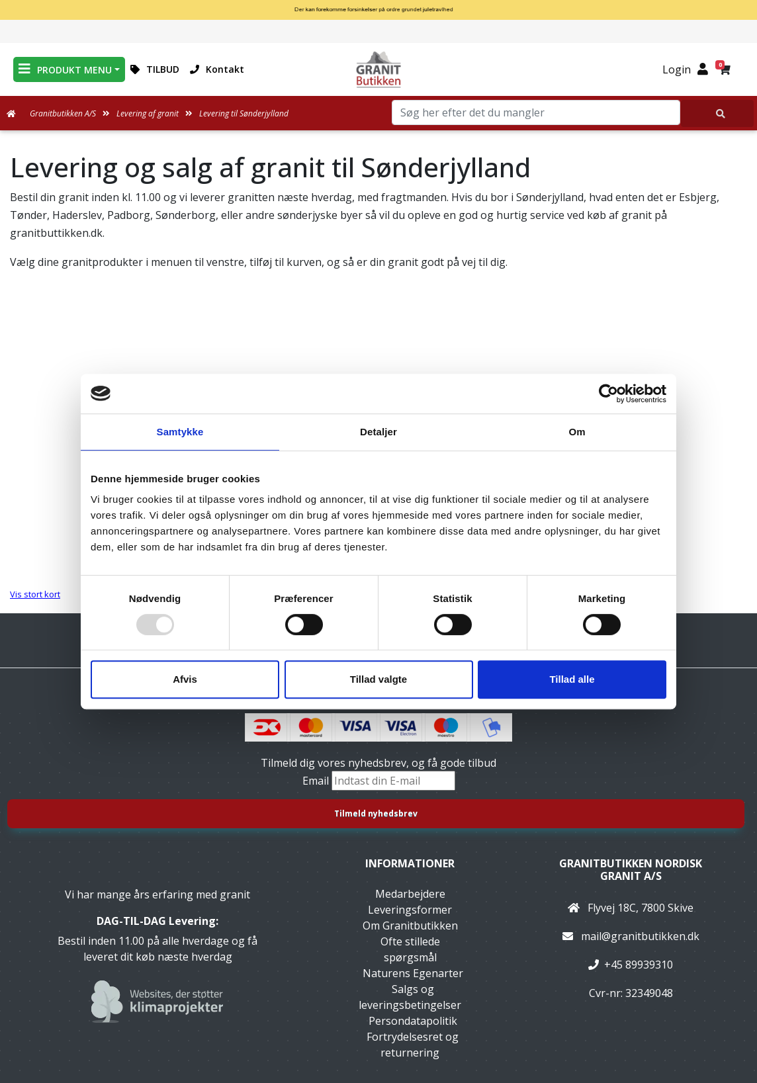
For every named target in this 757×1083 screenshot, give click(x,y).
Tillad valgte (378, 679)
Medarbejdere (410, 894)
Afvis (185, 679)
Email (317, 780)
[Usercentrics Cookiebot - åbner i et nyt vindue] (608, 394)
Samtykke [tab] (180, 431)
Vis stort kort (35, 594)
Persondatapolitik (413, 1021)
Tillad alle (571, 679)
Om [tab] (576, 431)
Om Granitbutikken (410, 925)
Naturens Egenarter (413, 973)
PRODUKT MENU (65, 69)
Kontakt (217, 69)
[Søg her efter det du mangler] (717, 113)
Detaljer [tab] (378, 431)
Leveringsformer (410, 909)
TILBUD (154, 69)
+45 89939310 (638, 964)
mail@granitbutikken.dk (640, 936)
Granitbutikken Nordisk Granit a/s (630, 869)
